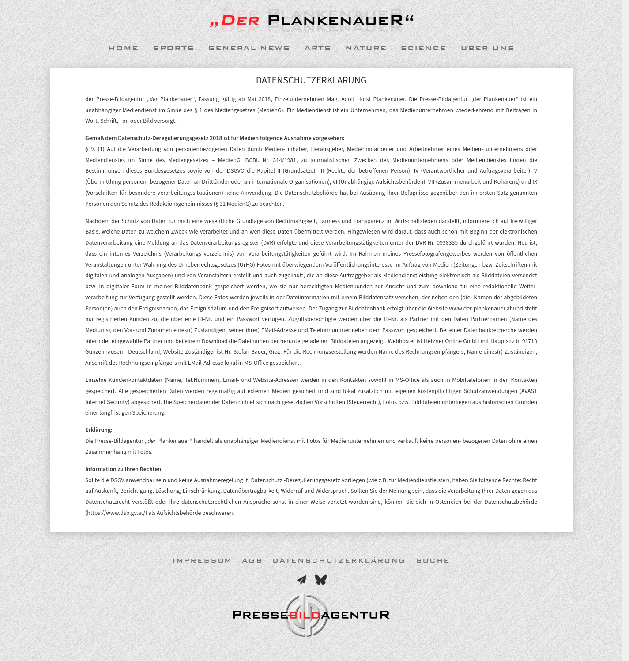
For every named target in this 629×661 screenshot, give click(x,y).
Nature (366, 48)
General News (249, 48)
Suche (433, 560)
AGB (252, 560)
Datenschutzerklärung (339, 560)
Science (423, 48)
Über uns (487, 48)
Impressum (202, 560)
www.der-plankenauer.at (480, 308)
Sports (173, 48)
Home (123, 48)
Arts (317, 48)
